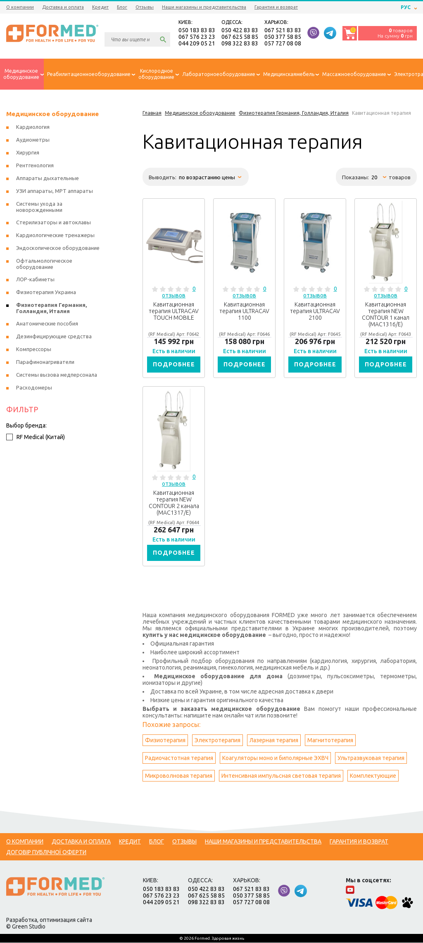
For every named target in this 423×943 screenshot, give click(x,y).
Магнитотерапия (330, 740)
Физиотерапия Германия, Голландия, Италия (51, 308)
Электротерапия (217, 740)
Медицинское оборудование (52, 114)
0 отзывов (179, 292)
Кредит (100, 7)
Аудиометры (33, 140)
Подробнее (174, 364)
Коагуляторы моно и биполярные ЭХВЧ (275, 758)
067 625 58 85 (239, 37)
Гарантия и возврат (276, 7)
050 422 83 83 (239, 30)
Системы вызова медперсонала (56, 375)
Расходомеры (34, 388)
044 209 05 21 (196, 43)
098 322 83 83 (239, 43)
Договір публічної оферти (46, 852)
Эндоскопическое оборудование (58, 248)
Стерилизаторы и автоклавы (53, 223)
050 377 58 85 (282, 37)
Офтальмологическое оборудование (44, 264)
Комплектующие (373, 776)
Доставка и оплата (63, 7)
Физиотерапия (165, 740)
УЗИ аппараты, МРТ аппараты (54, 191)
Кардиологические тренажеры (55, 235)
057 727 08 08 (282, 43)
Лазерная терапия (274, 740)
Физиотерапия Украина (46, 292)
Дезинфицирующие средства (54, 337)
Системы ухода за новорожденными (39, 207)
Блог (122, 7)
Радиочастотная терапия (179, 758)
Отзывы (144, 7)
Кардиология (33, 127)
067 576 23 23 (196, 37)
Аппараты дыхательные (47, 178)
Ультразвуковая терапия (370, 758)
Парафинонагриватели (45, 362)
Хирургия (27, 153)
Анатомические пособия (47, 324)
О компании (20, 7)
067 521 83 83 (282, 30)
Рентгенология (35, 166)
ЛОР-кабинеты (35, 280)
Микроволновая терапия (178, 776)
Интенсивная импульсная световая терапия (281, 776)
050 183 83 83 (196, 30)
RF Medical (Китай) (35, 437)
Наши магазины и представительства (204, 7)
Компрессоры (33, 349)
